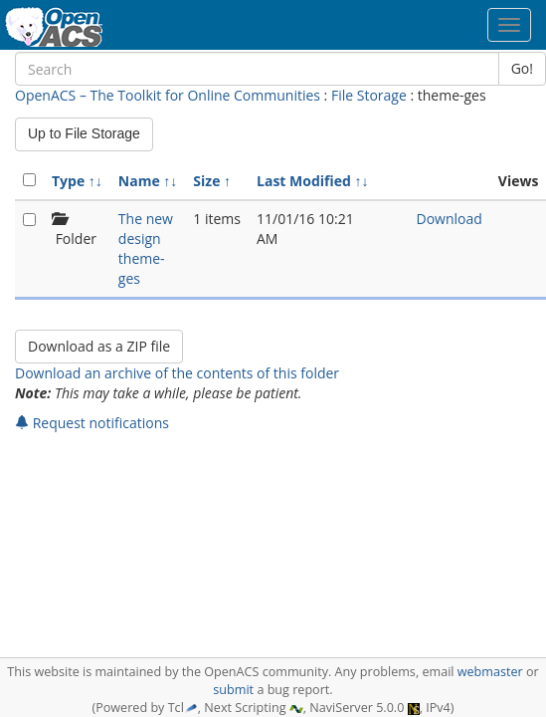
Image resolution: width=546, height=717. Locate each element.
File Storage (369, 95)
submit (233, 689)
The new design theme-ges (145, 248)
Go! (522, 68)
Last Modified (304, 180)
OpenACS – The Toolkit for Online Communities (167, 95)
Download (449, 218)
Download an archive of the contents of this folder (177, 372)
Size (206, 180)
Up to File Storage (84, 133)
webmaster (490, 671)
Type (68, 180)
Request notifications (92, 422)
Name (139, 180)
